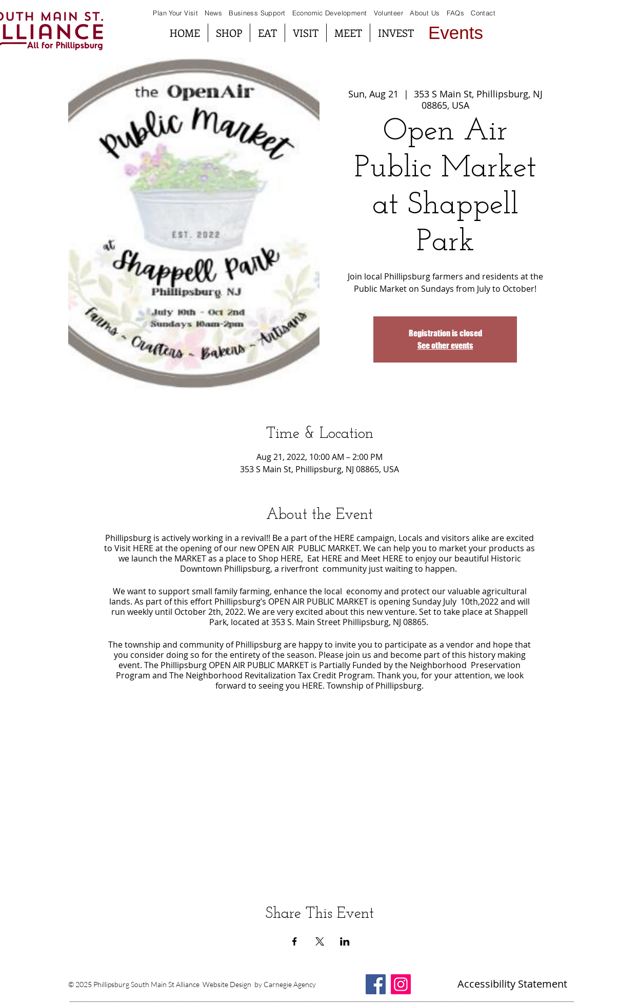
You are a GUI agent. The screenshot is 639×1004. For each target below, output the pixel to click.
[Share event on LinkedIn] (345, 941)
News (213, 13)
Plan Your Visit (175, 13)
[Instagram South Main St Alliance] (401, 984)
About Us (425, 13)
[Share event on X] (320, 941)
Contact (483, 13)
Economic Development (329, 13)
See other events (445, 345)
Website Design (227, 984)
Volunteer (389, 13)
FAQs (454, 13)
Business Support (258, 13)
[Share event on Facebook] (294, 941)
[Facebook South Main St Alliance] (376, 984)
